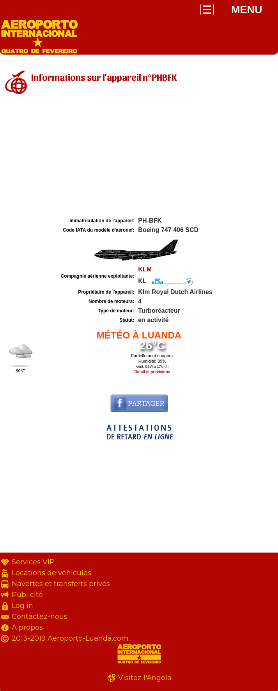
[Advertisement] (139, 157)
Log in (22, 605)
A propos (27, 627)
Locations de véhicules (51, 573)
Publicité (27, 594)
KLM (145, 269)
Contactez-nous (39, 616)
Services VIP (33, 562)
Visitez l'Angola (145, 677)
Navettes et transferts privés (61, 583)
